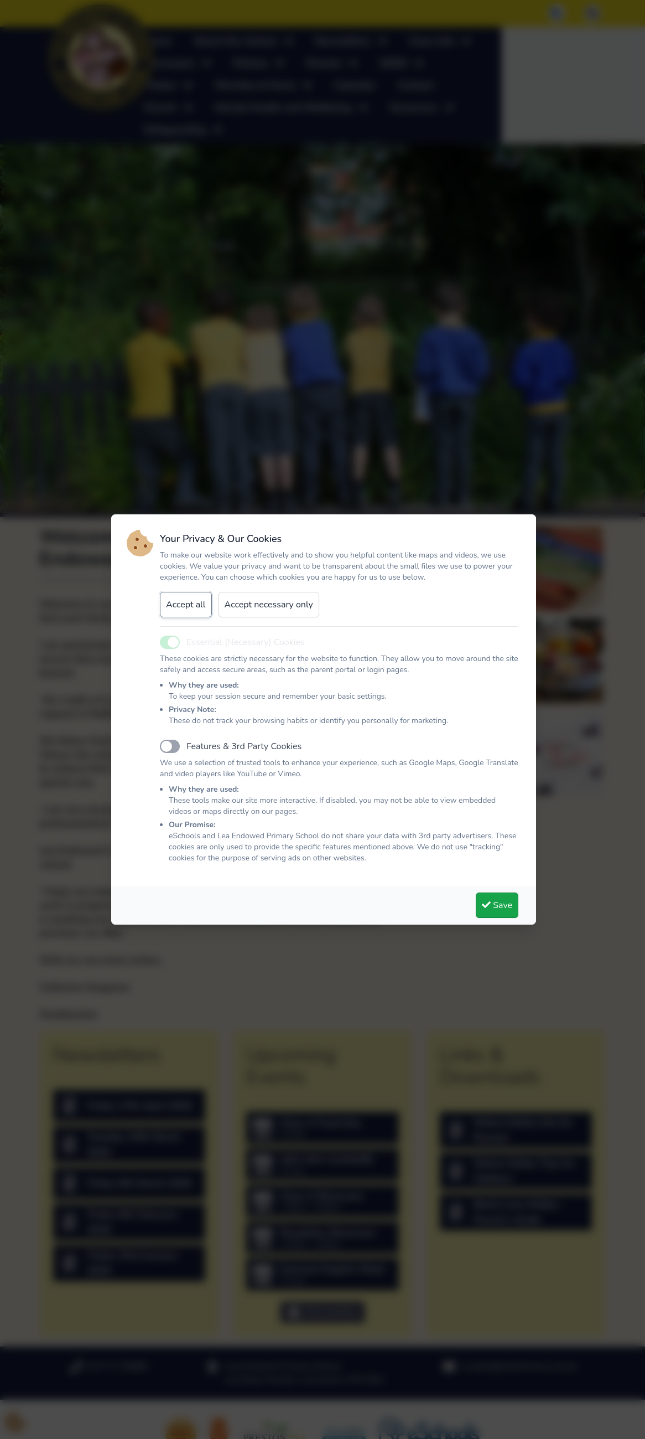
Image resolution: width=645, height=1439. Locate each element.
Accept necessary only (269, 605)
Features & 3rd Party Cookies (243, 746)
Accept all (186, 605)
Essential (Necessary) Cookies (245, 642)
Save (497, 905)
